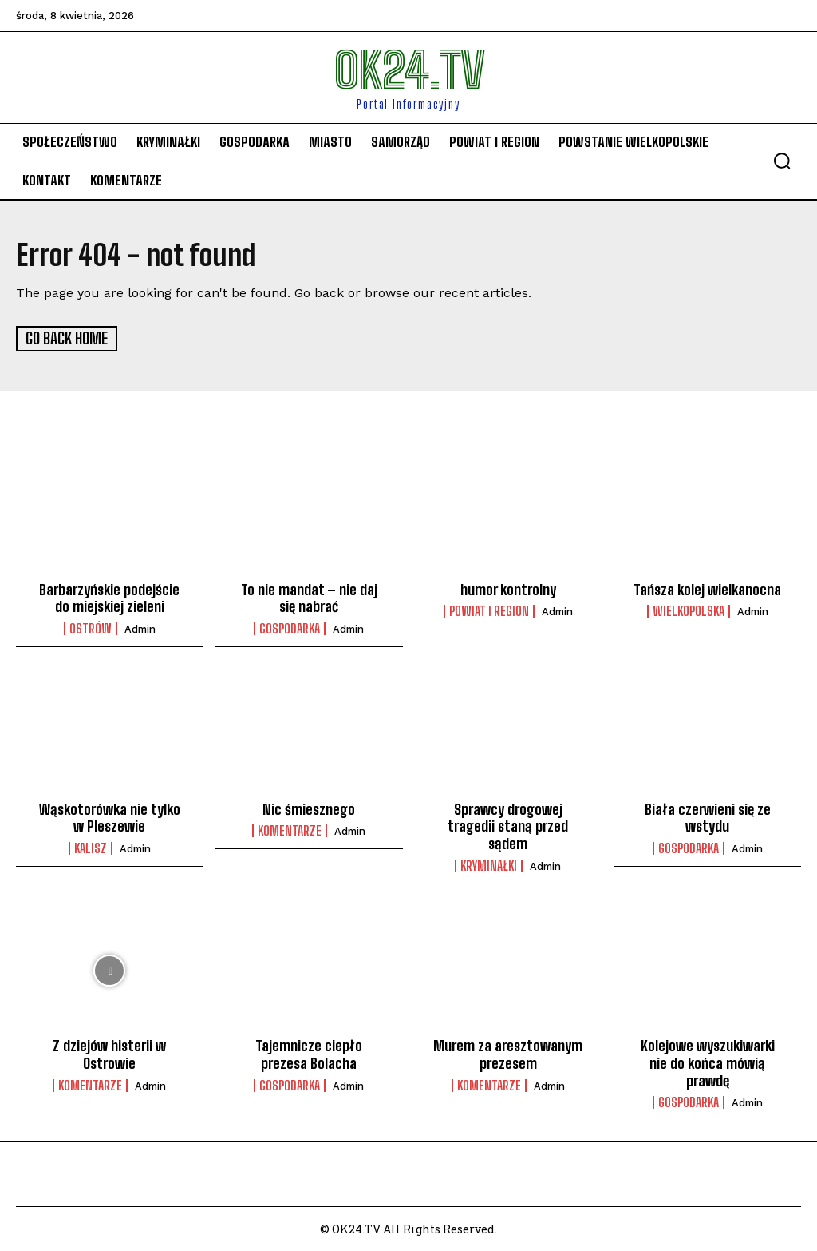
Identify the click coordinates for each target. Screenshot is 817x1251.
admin (140, 627)
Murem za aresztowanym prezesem (507, 1053)
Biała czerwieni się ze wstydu (708, 816)
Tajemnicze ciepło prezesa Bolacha (308, 1053)
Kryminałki (488, 864)
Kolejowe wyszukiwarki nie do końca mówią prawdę (708, 1062)
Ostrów (90, 627)
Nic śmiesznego (308, 807)
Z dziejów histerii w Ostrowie (109, 1053)
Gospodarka (289, 627)
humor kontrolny (508, 588)
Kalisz (90, 846)
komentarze (290, 830)
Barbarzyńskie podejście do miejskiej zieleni (109, 596)
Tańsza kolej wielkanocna (707, 588)
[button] (782, 160)
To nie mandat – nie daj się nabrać (309, 596)
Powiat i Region (489, 610)
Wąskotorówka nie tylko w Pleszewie (109, 816)
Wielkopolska (688, 610)
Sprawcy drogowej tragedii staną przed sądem (508, 825)
